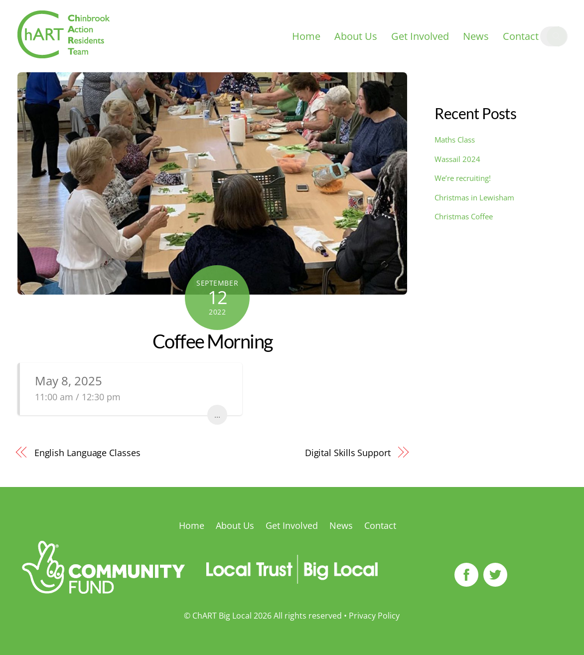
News (476, 36)
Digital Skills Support (348, 452)
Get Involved (420, 36)
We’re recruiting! (463, 178)
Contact (521, 36)
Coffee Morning (212, 340)
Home (306, 36)
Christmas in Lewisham (474, 197)
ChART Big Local (222, 615)
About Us (355, 36)
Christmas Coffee (464, 216)
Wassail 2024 (457, 159)
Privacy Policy (374, 615)
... (217, 414)
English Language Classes (87, 452)
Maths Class (455, 140)
